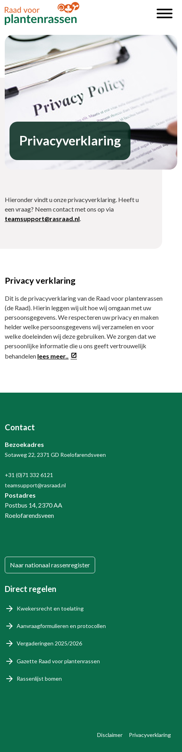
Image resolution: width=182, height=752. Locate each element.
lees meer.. (53, 356)
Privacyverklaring (150, 734)
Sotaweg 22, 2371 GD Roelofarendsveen (55, 454)
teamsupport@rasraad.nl (42, 218)
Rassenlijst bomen (39, 678)
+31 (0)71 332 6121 (29, 474)
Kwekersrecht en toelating (50, 608)
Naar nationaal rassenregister (50, 565)
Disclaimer (110, 734)
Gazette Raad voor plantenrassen (58, 661)
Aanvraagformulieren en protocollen (61, 625)
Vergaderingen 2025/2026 (49, 643)
